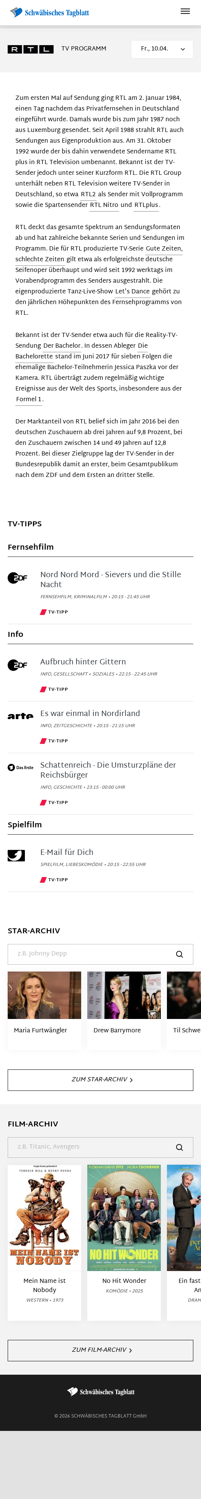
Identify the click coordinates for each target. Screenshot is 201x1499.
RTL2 (88, 194)
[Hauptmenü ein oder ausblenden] (185, 12)
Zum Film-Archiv (102, 1350)
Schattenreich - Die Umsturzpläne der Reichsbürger (108, 771)
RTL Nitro (104, 205)
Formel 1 (28, 399)
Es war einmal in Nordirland (90, 714)
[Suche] (100, 954)
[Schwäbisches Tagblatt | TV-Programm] (49, 13)
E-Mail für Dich (66, 853)
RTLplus (146, 205)
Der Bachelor (61, 346)
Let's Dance (132, 292)
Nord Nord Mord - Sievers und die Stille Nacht (110, 580)
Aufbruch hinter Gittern (83, 662)
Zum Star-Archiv (101, 1080)
